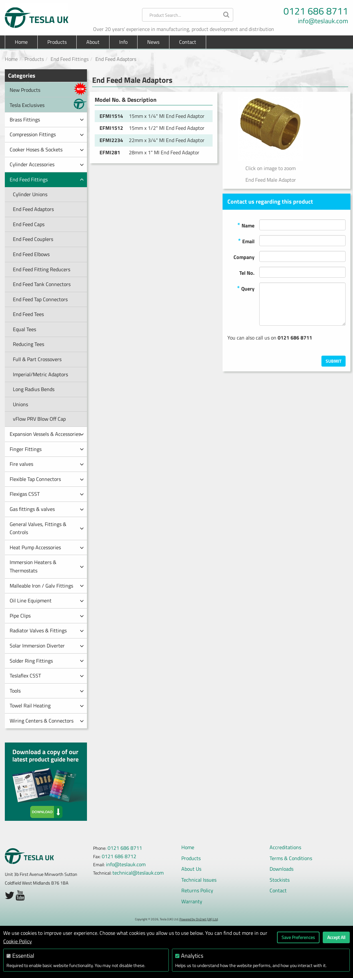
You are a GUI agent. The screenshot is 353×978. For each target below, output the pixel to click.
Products (34, 59)
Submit (333, 361)
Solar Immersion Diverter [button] (47, 645)
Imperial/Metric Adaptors (40, 374)
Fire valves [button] (47, 464)
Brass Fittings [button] (47, 119)
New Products (48, 88)
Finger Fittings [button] (47, 449)
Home (21, 42)
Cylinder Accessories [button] (47, 164)
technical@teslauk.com (138, 873)
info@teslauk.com (323, 21)
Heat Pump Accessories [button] (47, 547)
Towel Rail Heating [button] (47, 705)
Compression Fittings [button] (47, 134)
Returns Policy (197, 890)
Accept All (336, 937)
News (153, 42)
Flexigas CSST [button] (47, 494)
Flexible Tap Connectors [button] (47, 479)
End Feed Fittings (70, 59)
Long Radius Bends (33, 389)
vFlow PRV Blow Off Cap (39, 419)
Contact (187, 42)
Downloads (281, 869)
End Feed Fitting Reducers (41, 269)
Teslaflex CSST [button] (47, 675)
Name (245, 225)
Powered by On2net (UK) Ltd (198, 919)
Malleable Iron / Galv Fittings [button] (47, 586)
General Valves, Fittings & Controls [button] (47, 528)
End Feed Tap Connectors (40, 299)
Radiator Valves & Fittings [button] (47, 630)
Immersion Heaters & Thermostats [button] (47, 566)
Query (245, 288)
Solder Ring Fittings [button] (47, 661)
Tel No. (246, 273)
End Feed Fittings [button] (47, 179)
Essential (23, 955)
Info (123, 42)
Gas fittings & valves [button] (47, 509)
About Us (191, 869)
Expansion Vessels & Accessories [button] (47, 434)
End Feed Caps (28, 224)
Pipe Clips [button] (47, 615)
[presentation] (297, 343)
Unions (20, 404)
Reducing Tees (28, 344)
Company (244, 257)
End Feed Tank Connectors (42, 284)
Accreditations (285, 847)
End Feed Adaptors (33, 209)
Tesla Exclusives (48, 103)
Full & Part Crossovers (37, 359)
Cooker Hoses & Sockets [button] (47, 149)
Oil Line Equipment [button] (47, 600)
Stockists (280, 880)
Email (246, 241)
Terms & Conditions (291, 858)
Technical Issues (198, 880)
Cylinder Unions (30, 194)
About (93, 42)
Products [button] (57, 42)
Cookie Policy (17, 941)
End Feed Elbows (31, 254)
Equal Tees (24, 329)
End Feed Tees (28, 314)
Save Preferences (298, 937)
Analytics (192, 955)
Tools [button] (47, 691)
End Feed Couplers (33, 239)
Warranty (191, 901)
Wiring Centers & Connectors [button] (47, 720)
